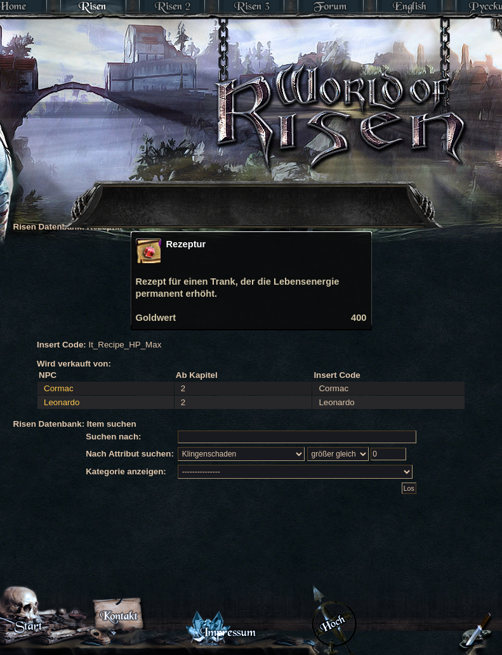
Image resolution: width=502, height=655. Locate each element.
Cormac (59, 388)
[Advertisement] (195, 187)
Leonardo (61, 402)
